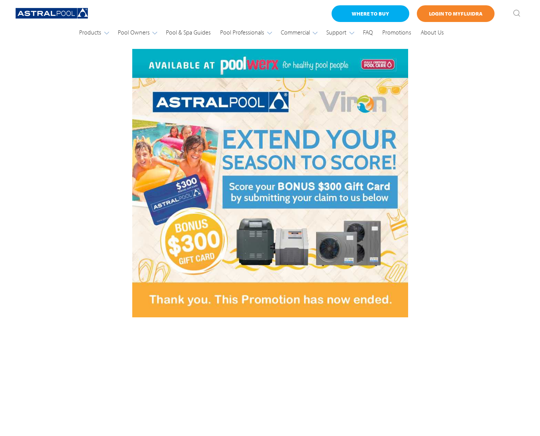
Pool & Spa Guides (188, 32)
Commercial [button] (299, 32)
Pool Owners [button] (137, 32)
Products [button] (93, 32)
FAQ (368, 32)
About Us (432, 32)
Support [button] (340, 32)
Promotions (396, 32)
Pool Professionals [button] (245, 32)
